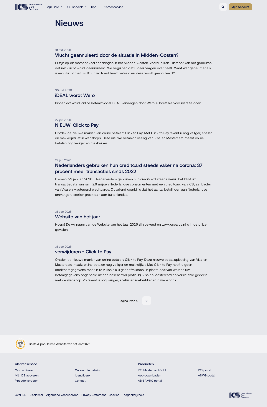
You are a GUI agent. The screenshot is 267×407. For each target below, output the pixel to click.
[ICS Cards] (241, 395)
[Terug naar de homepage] (28, 7)
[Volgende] (146, 300)
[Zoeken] (223, 7)
